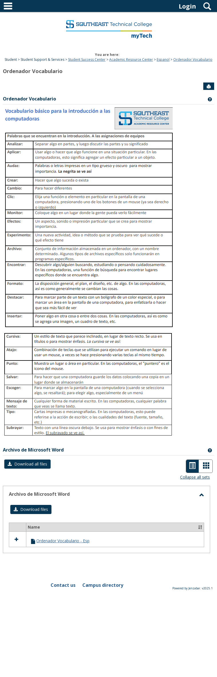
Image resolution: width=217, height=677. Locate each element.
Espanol (163, 59)
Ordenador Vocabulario (192, 59)
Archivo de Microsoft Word (33, 450)
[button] (27, 464)
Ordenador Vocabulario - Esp (62, 540)
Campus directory (102, 585)
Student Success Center (86, 59)
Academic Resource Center (131, 59)
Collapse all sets (195, 477)
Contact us (63, 585)
